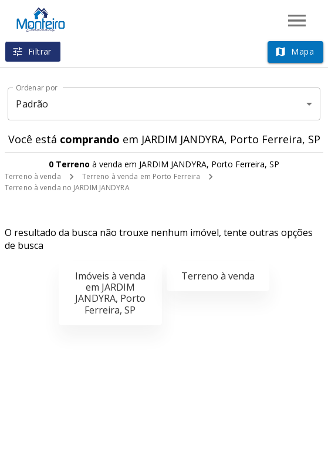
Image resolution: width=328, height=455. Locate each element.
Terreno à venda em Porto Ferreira (141, 176)
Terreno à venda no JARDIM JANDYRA (67, 188)
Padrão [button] (32, 103)
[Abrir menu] (297, 20)
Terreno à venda (33, 176)
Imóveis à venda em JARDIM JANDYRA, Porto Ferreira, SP (110, 292)
